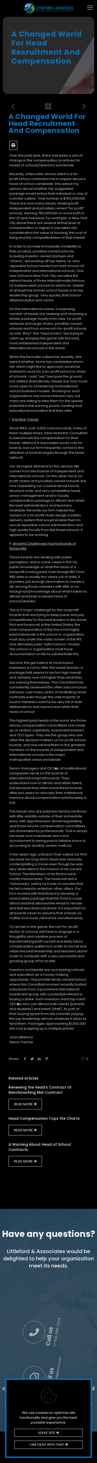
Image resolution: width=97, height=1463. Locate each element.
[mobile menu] (90, 7)
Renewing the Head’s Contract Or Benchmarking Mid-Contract (40, 1090)
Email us (81, 1357)
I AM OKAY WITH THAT (48, 1444)
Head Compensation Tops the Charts (44, 1118)
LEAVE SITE (48, 1432)
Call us (82, 1313)
